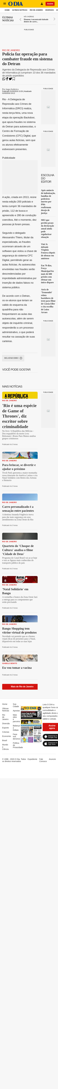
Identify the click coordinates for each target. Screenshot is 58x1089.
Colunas (5, 732)
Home (7, 10)
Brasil (4, 740)
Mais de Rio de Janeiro (22, 686)
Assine (50, 4)
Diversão (49, 10)
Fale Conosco (43, 760)
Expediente (32, 759)
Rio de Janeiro (36, 10)
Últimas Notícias (19, 10)
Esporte (5, 728)
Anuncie (52, 759)
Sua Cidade (16, 705)
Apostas (16, 711)
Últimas (8, 19)
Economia (6, 736)
